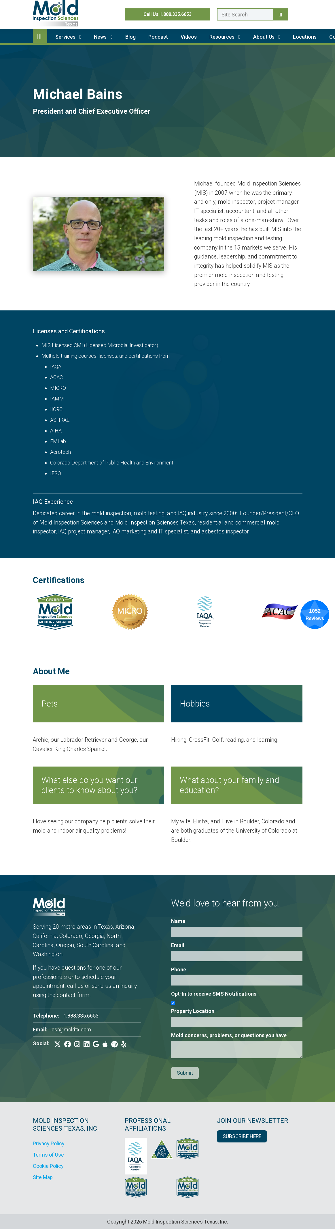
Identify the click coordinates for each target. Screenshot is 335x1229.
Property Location (192, 1011)
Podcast (158, 37)
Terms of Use (48, 1155)
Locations (305, 37)
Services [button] (68, 37)
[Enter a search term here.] (245, 14)
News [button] (103, 37)
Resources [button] (225, 37)
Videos (189, 37)
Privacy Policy (49, 1143)
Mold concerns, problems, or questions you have (229, 1035)
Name (178, 921)
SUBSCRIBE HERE (242, 1136)
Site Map (43, 1177)
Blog (130, 37)
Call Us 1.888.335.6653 (167, 14)
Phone (178, 969)
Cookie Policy (48, 1166)
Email (177, 945)
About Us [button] (267, 37)
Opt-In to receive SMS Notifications (213, 994)
